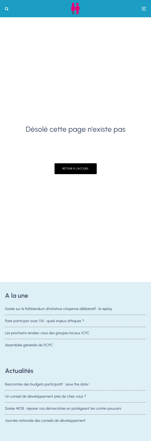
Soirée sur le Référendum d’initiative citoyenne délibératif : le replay (58, 309)
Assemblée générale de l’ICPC (29, 345)
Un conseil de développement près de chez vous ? (45, 396)
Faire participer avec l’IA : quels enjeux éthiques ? (44, 321)
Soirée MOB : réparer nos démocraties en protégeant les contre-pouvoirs (63, 408)
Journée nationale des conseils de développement (45, 422)
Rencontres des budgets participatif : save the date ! (47, 384)
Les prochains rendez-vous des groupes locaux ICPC (47, 333)
